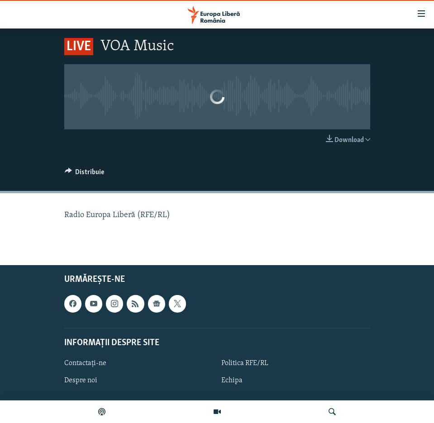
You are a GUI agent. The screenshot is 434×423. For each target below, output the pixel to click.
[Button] (85, 174)
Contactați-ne (85, 363)
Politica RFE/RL (244, 363)
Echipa (232, 380)
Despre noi (80, 380)
